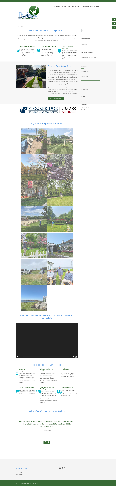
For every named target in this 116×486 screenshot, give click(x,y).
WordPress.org (85, 109)
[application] (47, 340)
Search (97, 7)
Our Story (56, 7)
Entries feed (84, 104)
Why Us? (64, 7)
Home (49, 7)
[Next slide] (48, 442)
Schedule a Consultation (84, 7)
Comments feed (85, 107)
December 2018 (85, 76)
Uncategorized (84, 89)
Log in (82, 101)
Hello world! (84, 44)
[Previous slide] (45, 442)
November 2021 (85, 71)
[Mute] (73, 357)
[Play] (17, 357)
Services (71, 7)
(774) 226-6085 (19, 470)
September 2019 (85, 74)
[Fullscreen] (76, 357)
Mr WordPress (84, 57)
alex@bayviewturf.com (21, 468)
